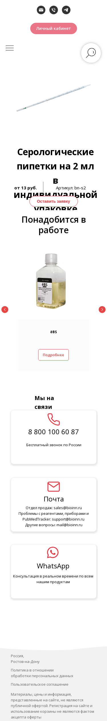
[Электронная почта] (41, 10)
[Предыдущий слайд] (4, 309)
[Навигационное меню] (10, 48)
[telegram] (66, 10)
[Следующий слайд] (102, 309)
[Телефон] (53, 10)
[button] (53, 28)
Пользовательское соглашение (39, 684)
